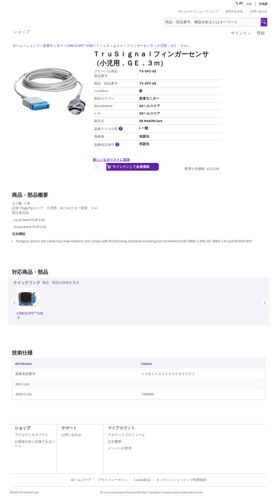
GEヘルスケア (81, 480)
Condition (101, 91)
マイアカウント (121, 427)
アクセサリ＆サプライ (31, 435)
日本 (249, 4)
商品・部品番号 (106, 83)
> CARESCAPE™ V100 (78, 45)
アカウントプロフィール (126, 435)
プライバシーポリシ (113, 480)
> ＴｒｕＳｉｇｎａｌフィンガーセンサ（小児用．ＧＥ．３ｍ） (142, 45)
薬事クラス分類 (108, 129)
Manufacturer (103, 106)
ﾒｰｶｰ (97, 113)
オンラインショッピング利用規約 (181, 480)
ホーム (18, 45)
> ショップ (32, 45)
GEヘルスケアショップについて (198, 11)
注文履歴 (114, 441)
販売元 (99, 121)
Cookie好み (142, 480)
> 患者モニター (51, 45)
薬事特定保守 (107, 144)
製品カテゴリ (104, 98)
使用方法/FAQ (234, 11)
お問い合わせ (258, 11)
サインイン (241, 32)
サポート (69, 427)
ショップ (21, 31)
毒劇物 (99, 136)
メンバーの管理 (119, 448)
